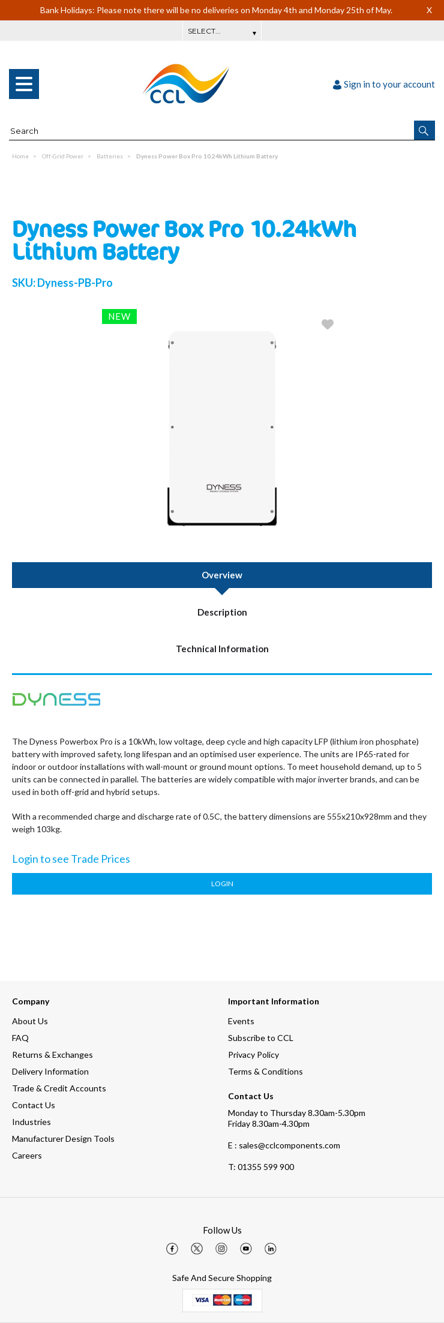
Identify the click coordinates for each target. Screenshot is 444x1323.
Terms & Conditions (265, 1071)
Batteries (110, 156)
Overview (222, 574)
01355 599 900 (261, 1167)
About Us (30, 1021)
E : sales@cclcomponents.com (284, 1145)
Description (222, 612)
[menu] (24, 84)
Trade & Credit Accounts (59, 1088)
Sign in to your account (384, 84)
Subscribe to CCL (260, 1038)
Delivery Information (50, 1071)
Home (20, 156)
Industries (31, 1122)
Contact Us (33, 1105)
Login (222, 883)
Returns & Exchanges (52, 1054)
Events (241, 1021)
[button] (424, 130)
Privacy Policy (253, 1054)
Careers (27, 1155)
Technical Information (222, 648)
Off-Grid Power (62, 156)
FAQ (20, 1038)
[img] (172, 1249)
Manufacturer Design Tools (63, 1138)
